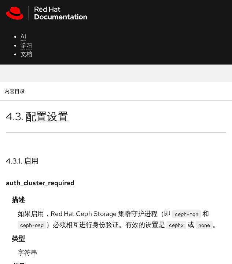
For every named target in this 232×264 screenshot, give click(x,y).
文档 (26, 54)
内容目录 (14, 91)
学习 (26, 45)
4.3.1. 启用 (22, 161)
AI (23, 36)
